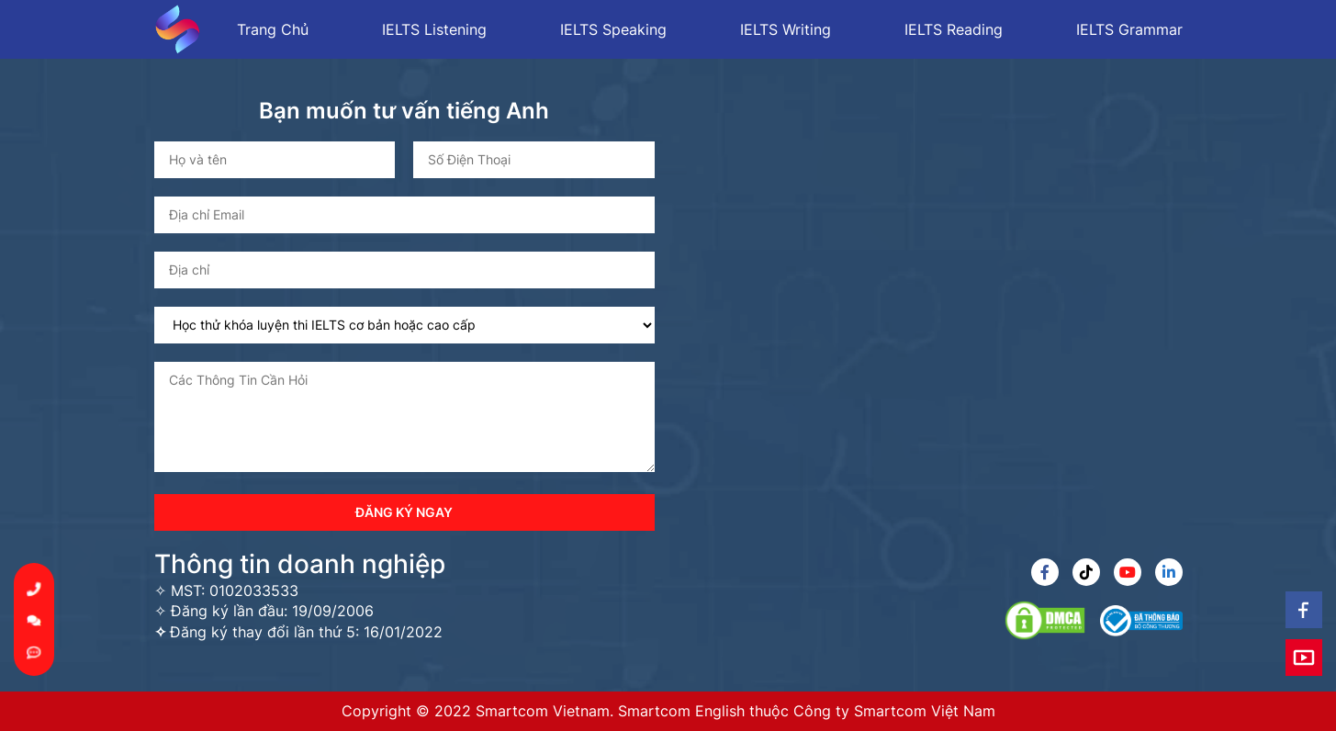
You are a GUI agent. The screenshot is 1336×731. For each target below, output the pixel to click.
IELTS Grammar (1129, 29)
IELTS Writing (785, 29)
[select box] (404, 325)
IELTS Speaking (613, 29)
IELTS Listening (434, 29)
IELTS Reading (953, 29)
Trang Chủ (273, 29)
